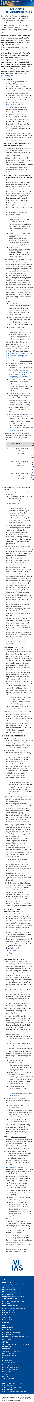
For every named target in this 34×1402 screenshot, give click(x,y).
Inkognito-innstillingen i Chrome (19, 393)
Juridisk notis (13, 1397)
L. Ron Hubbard (7, 1360)
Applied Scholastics (8, 1378)
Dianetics (5, 1358)
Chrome (11, 953)
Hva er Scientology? (8, 1353)
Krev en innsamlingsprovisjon (11, 1334)
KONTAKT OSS (7, 1292)
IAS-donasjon (6, 1303)
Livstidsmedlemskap (8, 1289)
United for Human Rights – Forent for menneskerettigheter (13, 1311)
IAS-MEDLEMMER (8, 1327)
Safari (11, 955)
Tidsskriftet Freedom (8, 1362)
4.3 (21, 625)
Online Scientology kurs (9, 1369)
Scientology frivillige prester (10, 1367)
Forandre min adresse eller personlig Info (15, 1336)
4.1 (13, 625)
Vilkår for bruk (22, 1398)
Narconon (5, 1376)
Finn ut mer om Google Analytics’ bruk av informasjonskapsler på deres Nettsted (19, 355)
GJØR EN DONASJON (9, 1299)
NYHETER (5, 1322)
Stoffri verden (6, 1381)
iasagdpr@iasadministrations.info (17, 104)
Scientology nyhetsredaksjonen (12, 1365)
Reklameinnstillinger (15, 414)
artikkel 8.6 (15, 1095)
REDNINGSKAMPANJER (10, 1306)
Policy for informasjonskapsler (8, 1398)
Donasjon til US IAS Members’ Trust (13, 1301)
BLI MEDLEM (6, 1282)
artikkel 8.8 (26, 903)
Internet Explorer (14, 950)
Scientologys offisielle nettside (11, 1351)
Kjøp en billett (6, 1330)
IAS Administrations (8, 1294)
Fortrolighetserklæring (24, 1397)
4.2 (16, 625)
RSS (3, 1325)
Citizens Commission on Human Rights (14, 1308)
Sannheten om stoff (8, 1315)
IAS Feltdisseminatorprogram (11, 1332)
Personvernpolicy (7, 76)
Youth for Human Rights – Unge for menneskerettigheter (12, 1388)
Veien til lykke (6, 1317)
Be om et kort (6, 1339)
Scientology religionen (9, 1355)
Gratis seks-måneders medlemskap (13, 1285)
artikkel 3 (28, 613)
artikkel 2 (8, 32)
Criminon (5, 1374)
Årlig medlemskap (8, 1287)
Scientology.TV (6, 1348)
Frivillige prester (7, 1319)
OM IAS (4, 1280)
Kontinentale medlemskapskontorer (13, 1296)
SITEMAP (5, 1342)
